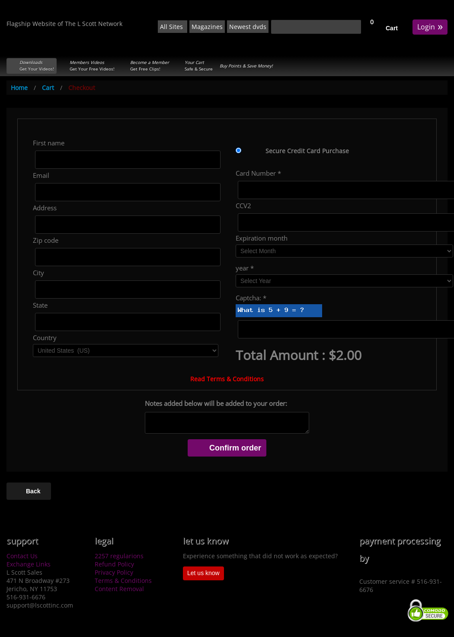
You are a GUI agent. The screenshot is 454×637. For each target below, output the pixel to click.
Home (19, 88)
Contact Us (22, 556)
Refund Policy (114, 564)
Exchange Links (28, 564)
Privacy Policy (114, 572)
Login (430, 26)
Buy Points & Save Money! (246, 66)
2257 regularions (119, 556)
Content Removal (119, 589)
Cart (392, 28)
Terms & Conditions (123, 580)
